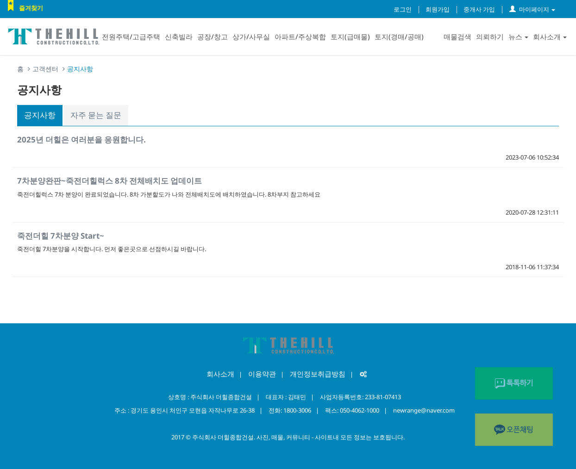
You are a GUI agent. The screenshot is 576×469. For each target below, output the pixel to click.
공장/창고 (212, 36)
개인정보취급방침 (317, 373)
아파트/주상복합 (300, 36)
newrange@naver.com (424, 410)
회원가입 (438, 9)
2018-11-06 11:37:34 (532, 267)
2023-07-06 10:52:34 (532, 157)
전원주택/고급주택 (131, 36)
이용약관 (262, 373)
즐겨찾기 (31, 8)
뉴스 (518, 36)
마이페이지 (532, 9)
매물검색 (457, 36)
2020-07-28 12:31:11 (532, 212)
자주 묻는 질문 (95, 115)
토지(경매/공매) (399, 36)
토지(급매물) (350, 36)
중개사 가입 (479, 9)
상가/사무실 (251, 36)
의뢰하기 (490, 36)
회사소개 (550, 36)
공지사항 (40, 115)
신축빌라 (179, 36)
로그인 (403, 9)
